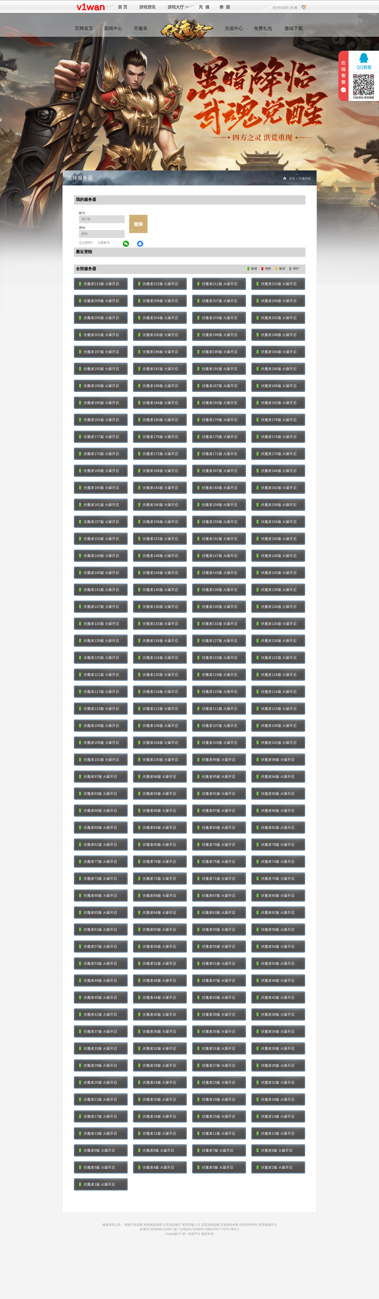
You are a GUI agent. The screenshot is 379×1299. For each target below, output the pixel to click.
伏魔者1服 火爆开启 (97, 1184)
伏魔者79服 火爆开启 (216, 844)
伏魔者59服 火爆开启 (216, 929)
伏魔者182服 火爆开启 (276, 403)
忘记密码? (86, 242)
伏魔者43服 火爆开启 (216, 997)
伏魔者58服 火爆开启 (275, 929)
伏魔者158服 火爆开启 (276, 505)
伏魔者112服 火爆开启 (158, 709)
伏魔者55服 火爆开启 (216, 946)
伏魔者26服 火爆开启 (275, 1065)
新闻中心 (113, 31)
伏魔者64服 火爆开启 (157, 912)
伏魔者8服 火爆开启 (156, 1150)
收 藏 (294, 7)
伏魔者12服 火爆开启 (157, 1133)
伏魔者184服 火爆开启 (158, 403)
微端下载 (293, 31)
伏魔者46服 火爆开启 (275, 980)
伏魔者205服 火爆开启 (99, 318)
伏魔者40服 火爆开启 (157, 1014)
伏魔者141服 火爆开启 (99, 590)
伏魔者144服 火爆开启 (158, 573)
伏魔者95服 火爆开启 (216, 777)
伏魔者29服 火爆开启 (98, 1065)
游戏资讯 (147, 7)
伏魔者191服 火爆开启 (217, 369)
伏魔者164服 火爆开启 (158, 488)
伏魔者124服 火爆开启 (158, 658)
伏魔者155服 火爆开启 (217, 522)
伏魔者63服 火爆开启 (216, 912)
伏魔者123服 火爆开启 (217, 658)
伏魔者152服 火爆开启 (158, 539)
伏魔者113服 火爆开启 (99, 709)
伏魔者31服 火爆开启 (216, 1048)
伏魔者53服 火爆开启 (98, 963)
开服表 (141, 31)
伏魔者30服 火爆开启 (275, 1048)
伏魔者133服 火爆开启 (99, 624)
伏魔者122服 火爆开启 (276, 658)
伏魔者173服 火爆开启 (99, 454)
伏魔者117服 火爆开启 (99, 692)
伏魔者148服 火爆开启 (158, 556)
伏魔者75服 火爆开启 (216, 861)
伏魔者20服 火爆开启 (157, 1099)
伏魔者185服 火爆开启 (99, 403)
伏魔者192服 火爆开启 (158, 369)
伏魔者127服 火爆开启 (217, 641)
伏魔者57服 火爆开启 (98, 946)
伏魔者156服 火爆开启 (158, 522)
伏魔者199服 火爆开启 (217, 335)
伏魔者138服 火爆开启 (276, 590)
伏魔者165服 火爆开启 (99, 488)
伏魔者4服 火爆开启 (156, 1167)
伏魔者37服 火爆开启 (98, 1031)
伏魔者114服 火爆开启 (276, 692)
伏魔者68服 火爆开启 (157, 895)
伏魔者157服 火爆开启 (99, 522)
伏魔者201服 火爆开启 (99, 335)
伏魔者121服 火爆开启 (99, 675)
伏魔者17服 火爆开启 (98, 1116)
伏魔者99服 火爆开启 (216, 760)
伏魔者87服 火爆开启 (216, 811)
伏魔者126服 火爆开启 (276, 641)
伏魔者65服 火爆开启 (98, 912)
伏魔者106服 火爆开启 (276, 726)
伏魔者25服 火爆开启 (98, 1082)
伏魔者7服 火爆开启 (215, 1150)
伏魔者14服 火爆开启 (275, 1116)
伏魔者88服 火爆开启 (157, 811)
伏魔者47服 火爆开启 (216, 980)
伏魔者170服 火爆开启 (276, 454)
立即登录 (138, 224)
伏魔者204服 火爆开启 (158, 318)
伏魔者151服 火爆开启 (217, 539)
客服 (225, 7)
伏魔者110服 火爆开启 (276, 709)
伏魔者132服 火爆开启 (158, 624)
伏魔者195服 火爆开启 (217, 352)
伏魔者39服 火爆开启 (216, 1014)
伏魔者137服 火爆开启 (99, 607)
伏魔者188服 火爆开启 (158, 386)
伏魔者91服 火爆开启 (216, 794)
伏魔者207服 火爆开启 (217, 301)
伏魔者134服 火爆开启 (276, 607)
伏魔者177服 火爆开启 (99, 437)
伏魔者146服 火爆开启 (276, 556)
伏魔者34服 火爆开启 (275, 1031)
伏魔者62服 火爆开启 (275, 912)
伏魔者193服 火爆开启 (99, 369)
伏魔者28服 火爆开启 (157, 1065)
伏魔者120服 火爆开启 (158, 675)
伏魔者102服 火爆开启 (276, 743)
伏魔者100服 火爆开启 (158, 760)
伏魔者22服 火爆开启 (275, 1082)
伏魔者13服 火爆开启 (98, 1133)
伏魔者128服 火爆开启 (158, 641)
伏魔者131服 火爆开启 (217, 624)
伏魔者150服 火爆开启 (276, 539)
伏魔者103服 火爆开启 (217, 743)
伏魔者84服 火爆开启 (157, 828)
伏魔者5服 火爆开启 (97, 1167)
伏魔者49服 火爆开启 (98, 980)
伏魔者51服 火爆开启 (216, 963)
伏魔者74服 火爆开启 (275, 861)
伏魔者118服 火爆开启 (276, 675)
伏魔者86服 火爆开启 (275, 811)
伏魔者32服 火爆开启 (157, 1048)
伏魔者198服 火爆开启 (276, 335)
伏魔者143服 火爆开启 (217, 573)
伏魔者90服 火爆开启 (275, 794)
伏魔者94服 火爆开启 (275, 777)
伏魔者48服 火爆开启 (157, 980)
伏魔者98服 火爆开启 (275, 760)
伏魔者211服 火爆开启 (217, 284)
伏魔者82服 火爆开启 (275, 828)
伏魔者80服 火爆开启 (157, 844)
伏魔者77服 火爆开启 (98, 861)
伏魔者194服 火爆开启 (276, 352)
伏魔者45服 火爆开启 (98, 997)
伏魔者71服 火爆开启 (216, 878)
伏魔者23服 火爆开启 (216, 1082)
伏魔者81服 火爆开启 (98, 844)
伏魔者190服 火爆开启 (276, 369)
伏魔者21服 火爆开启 (98, 1099)
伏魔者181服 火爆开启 (99, 420)
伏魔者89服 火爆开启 (98, 811)
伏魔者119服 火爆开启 (217, 675)
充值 (204, 7)
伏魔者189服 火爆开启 (99, 386)
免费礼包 (263, 31)
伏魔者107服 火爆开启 (217, 726)
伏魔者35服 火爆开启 (216, 1031)
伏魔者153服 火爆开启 (99, 539)
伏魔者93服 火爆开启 (98, 794)
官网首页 (84, 31)
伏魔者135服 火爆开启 (217, 607)
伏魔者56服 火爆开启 (157, 946)
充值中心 (234, 31)
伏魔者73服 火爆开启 (98, 878)
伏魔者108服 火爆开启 (158, 726)
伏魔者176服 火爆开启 (158, 437)
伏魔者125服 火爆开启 (99, 658)
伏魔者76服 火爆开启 (157, 861)
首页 (123, 7)
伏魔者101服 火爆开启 (99, 760)
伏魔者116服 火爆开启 (158, 692)
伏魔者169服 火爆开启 (99, 471)
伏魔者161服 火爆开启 (99, 505)
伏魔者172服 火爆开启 (158, 454)
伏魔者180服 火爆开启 (158, 420)
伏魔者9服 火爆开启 (97, 1150)
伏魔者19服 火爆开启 (216, 1099)
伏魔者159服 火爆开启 (217, 505)
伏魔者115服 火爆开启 (217, 692)
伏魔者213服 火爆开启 (99, 284)
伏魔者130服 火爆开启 (276, 624)
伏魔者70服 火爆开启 (275, 878)
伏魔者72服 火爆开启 (157, 878)
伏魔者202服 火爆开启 (276, 318)
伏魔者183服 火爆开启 (217, 403)
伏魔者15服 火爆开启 (216, 1116)
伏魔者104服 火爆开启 (158, 743)
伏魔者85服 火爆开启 (98, 828)
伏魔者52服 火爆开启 (157, 963)
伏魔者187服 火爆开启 (217, 386)
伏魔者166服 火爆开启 (276, 471)
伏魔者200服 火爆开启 (158, 335)
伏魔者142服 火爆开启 (276, 573)
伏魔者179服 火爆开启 (217, 420)
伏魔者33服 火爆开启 (98, 1048)
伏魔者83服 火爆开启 (216, 828)
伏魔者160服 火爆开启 (158, 505)
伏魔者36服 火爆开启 (157, 1031)
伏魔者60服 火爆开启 (157, 929)
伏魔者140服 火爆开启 (158, 590)
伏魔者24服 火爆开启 (157, 1082)
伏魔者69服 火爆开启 (98, 895)
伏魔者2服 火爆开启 (275, 1167)
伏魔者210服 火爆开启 (276, 284)
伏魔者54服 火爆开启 (275, 946)
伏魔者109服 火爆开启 (99, 726)
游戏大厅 (176, 7)
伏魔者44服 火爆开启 (157, 997)
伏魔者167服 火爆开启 (217, 471)
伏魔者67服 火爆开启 (216, 895)
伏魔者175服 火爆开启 (217, 437)
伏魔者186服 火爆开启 (276, 386)
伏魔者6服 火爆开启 (275, 1150)
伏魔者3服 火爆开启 (215, 1167)
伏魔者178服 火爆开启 (276, 420)
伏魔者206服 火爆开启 (276, 301)
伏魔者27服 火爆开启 (216, 1065)
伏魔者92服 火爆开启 (157, 794)
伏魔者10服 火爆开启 (275, 1133)
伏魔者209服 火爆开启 (99, 301)
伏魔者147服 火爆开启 (217, 556)
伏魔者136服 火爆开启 (158, 607)
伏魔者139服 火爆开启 (217, 590)
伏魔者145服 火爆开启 (99, 573)
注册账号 (103, 242)
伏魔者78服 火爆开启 (275, 844)
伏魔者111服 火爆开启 (217, 709)
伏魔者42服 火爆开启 (275, 997)
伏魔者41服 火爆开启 (98, 1014)
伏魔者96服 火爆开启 (157, 777)
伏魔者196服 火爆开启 (158, 352)
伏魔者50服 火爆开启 (275, 963)
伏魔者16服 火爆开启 (157, 1116)
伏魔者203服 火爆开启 (217, 318)
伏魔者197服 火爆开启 (99, 352)
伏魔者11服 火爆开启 (216, 1133)
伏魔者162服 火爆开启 (276, 488)
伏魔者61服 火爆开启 (98, 929)
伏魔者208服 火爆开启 (158, 301)
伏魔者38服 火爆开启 (275, 1014)
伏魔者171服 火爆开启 (217, 454)
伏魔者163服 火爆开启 (217, 488)
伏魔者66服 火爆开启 (275, 895)
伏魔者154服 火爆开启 (276, 522)
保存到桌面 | (281, 7)
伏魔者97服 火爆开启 (98, 777)
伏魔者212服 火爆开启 (158, 284)
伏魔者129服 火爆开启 (99, 641)
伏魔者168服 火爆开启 (158, 471)
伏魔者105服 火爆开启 (99, 743)
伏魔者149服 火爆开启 (99, 556)
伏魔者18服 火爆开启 (275, 1099)
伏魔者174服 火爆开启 (276, 437)
